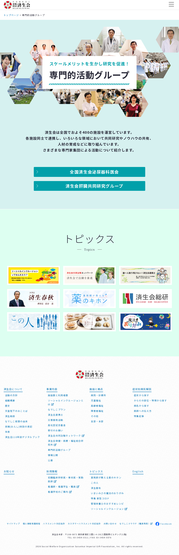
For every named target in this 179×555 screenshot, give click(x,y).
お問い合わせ (110, 523)
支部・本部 (97, 421)
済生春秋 (96, 488)
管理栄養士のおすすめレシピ (107, 503)
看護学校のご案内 (60, 491)
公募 (50, 460)
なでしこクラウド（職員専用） (136, 523)
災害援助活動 (55, 420)
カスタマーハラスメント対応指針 (84, 523)
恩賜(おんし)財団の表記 (18, 426)
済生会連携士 (55, 414)
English (138, 471)
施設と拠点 (96, 389)
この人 (95, 482)
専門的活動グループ (59, 450)
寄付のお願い (55, 430)
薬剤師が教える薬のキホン (106, 477)
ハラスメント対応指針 (54, 523)
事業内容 (51, 389)
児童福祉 (96, 400)
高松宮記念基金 (57, 425)
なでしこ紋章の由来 (16, 421)
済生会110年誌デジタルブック (22, 437)
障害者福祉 (97, 411)
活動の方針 (11, 395)
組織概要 (10, 400)
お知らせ (9, 471)
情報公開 (53, 455)
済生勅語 (10, 416)
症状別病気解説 (142, 389)
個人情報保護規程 (31, 523)
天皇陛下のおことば (16, 411)
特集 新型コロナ (100, 498)
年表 (7, 431)
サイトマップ (13, 523)
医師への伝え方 (143, 411)
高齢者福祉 (97, 405)
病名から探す (141, 405)
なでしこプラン (57, 409)
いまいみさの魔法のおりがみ (107, 493)
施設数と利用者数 (58, 395)
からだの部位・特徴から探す (150, 400)
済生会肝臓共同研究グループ (94, 186)
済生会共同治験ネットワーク (66, 435)
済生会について (13, 389)
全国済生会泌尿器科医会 (94, 172)
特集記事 (139, 416)
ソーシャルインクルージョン (109, 508)
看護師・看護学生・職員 (64, 486)
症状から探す (141, 395)
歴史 (7, 405)
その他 (95, 416)
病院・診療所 (98, 395)
